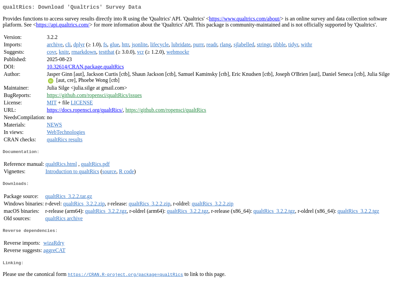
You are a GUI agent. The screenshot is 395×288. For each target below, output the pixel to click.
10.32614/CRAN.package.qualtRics (85, 68)
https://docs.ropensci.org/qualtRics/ (84, 111)
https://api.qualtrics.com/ (62, 26)
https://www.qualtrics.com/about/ (245, 20)
